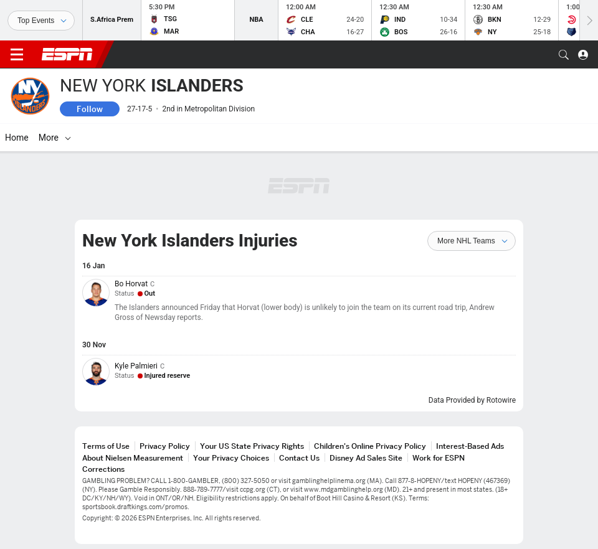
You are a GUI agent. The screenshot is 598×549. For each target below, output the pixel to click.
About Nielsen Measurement (132, 457)
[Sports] (41, 20)
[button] (564, 55)
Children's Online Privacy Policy (370, 446)
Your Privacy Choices (231, 457)
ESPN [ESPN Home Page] (67, 54)
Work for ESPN (438, 457)
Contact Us (299, 457)
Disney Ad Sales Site (366, 457)
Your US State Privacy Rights (252, 446)
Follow (90, 109)
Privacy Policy (165, 446)
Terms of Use (106, 446)
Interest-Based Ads (470, 446)
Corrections (103, 469)
